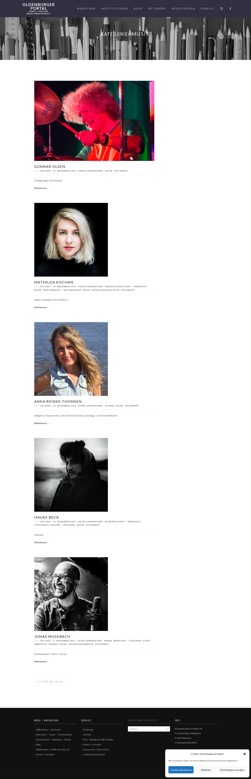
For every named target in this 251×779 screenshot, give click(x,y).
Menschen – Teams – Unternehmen (54, 734)
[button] (244, 754)
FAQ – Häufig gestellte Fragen (98, 739)
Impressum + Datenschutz (96, 749)
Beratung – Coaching (128, 640)
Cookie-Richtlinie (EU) (94, 754)
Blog (138, 8)
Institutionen (114, 8)
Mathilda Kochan (53, 282)
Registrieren (183, 8)
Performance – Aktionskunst (62, 290)
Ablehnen (206, 769)
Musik (109, 171)
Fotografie (41, 525)
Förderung (88, 729)
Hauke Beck (46, 517)
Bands (108, 640)
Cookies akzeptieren (181, 769)
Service (207, 8)
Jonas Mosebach (52, 636)
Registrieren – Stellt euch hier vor (53, 749)
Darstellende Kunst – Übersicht (126, 286)
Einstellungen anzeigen (232, 769)
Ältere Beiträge (49, 681)
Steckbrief (121, 171)
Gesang (110, 405)
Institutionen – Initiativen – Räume (53, 739)
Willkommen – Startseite (48, 729)
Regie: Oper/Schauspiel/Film (101, 290)
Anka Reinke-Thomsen (58, 401)
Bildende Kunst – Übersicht (123, 521)
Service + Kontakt (45, 754)
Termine (87, 734)
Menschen (86, 8)
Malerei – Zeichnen (63, 525)
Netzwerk (157, 8)
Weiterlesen (40, 188)
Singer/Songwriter (81, 644)
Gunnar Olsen (49, 166)
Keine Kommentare (90, 171)
